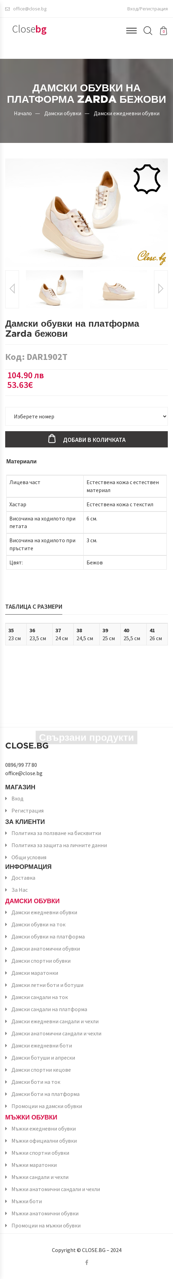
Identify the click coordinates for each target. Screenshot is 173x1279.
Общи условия (28, 857)
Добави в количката (94, 440)
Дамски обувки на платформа (48, 936)
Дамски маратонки (34, 972)
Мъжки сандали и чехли (40, 1176)
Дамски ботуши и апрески (43, 1057)
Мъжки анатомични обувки (45, 1213)
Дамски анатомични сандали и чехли (56, 1033)
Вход (17, 798)
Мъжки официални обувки (44, 1140)
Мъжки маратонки (34, 1164)
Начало (23, 113)
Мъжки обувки (31, 1117)
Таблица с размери (33, 606)
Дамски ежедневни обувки (127, 113)
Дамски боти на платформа (45, 1093)
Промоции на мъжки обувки (46, 1225)
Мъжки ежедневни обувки (43, 1128)
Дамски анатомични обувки (45, 948)
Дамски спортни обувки (41, 960)
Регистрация (27, 810)
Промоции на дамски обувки (46, 1106)
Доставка (23, 877)
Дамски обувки (62, 113)
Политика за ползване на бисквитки (56, 832)
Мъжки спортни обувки (40, 1152)
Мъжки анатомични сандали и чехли (55, 1189)
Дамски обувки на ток (38, 924)
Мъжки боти (26, 1201)
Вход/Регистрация (147, 9)
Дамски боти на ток (35, 1081)
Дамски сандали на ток (39, 997)
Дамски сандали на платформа (49, 1009)
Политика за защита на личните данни (59, 845)
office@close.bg (25, 9)
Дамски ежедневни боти (41, 1045)
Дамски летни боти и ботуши (47, 984)
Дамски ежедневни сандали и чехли (55, 1021)
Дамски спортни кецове (41, 1069)
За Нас (19, 889)
